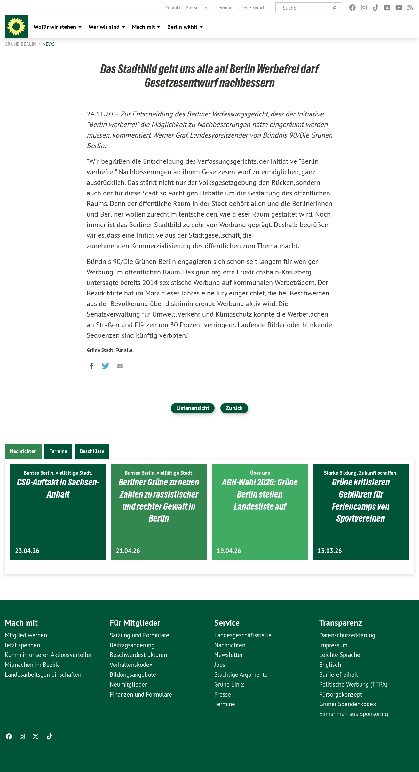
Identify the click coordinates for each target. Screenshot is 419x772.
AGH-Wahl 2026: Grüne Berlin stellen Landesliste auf (260, 494)
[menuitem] (173, 7)
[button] (91, 364)
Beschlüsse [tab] (92, 451)
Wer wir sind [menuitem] (104, 26)
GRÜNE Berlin (21, 44)
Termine (224, 8)
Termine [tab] (58, 451)
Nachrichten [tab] (23, 451)
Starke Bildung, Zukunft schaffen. (361, 472)
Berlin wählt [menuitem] (182, 26)
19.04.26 (229, 551)
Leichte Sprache (252, 8)
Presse (192, 8)
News (49, 44)
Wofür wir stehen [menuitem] (55, 26)
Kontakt (173, 8)
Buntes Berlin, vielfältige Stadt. (58, 472)
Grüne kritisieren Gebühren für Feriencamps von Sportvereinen (361, 500)
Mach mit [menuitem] (143, 26)
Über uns (260, 472)
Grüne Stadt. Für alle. (110, 350)
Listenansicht (192, 408)
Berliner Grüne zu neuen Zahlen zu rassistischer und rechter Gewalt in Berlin (159, 500)
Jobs (207, 8)
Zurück (234, 408)
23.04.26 (27, 551)
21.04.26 (128, 551)
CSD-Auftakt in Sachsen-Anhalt (58, 488)
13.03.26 (330, 551)
